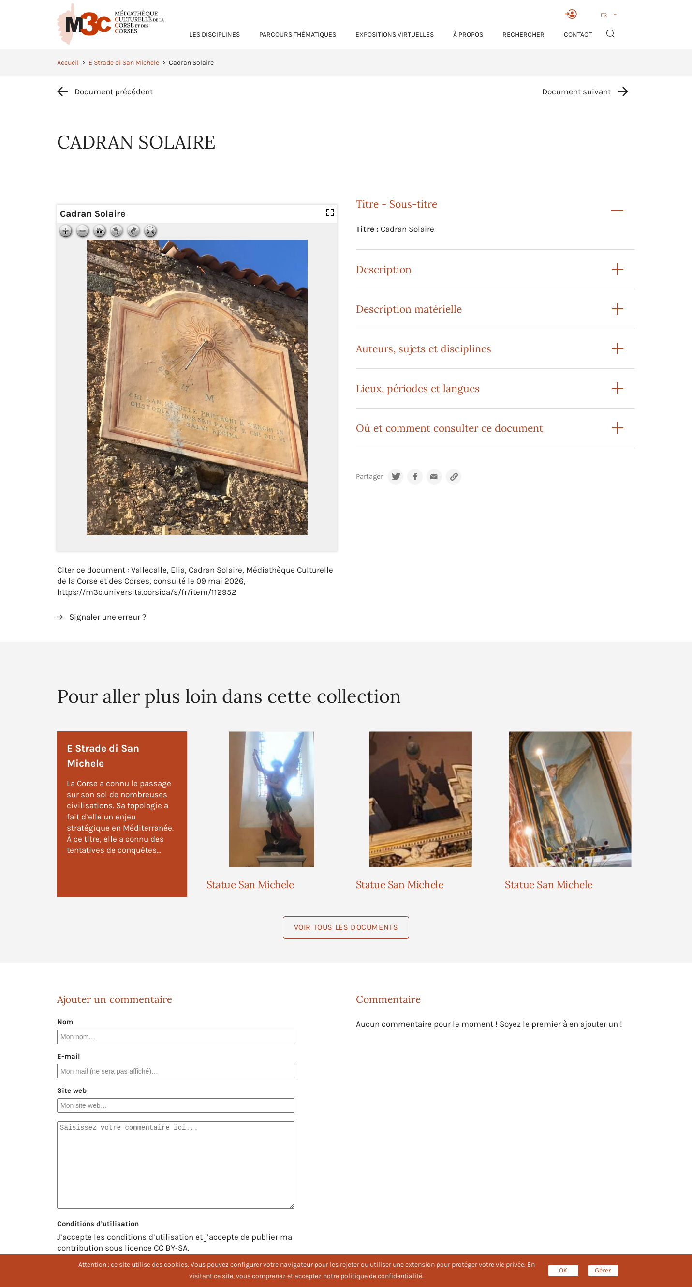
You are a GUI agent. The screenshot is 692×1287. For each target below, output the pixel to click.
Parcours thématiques (297, 34)
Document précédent (113, 91)
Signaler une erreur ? (107, 616)
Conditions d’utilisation (98, 1223)
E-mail (68, 1056)
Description (384, 269)
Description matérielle (409, 309)
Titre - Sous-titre (396, 204)
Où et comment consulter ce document (449, 428)
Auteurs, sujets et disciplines (423, 348)
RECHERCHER (523, 34)
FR (604, 15)
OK (563, 1270)
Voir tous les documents (346, 927)
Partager (369, 476)
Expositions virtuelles (394, 34)
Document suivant (576, 91)
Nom (65, 1021)
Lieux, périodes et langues (418, 388)
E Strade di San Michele (123, 63)
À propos (468, 34)
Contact (578, 34)
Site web (72, 1090)
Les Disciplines (214, 34)
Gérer (603, 1270)
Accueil (68, 63)
